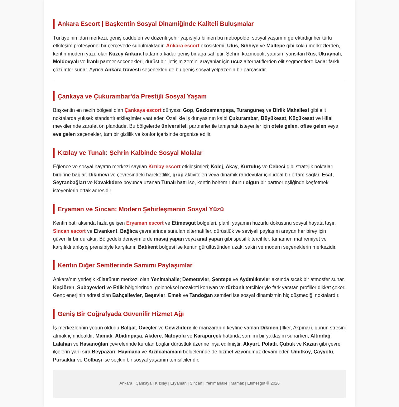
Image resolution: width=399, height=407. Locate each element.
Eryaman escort (145, 223)
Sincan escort (69, 231)
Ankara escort (183, 45)
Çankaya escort (143, 110)
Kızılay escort (164, 166)
